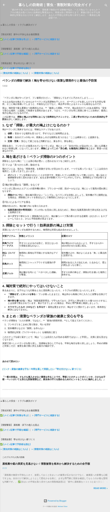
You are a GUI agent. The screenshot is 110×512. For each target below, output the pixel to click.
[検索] (106, 5)
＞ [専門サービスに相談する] (45, 39)
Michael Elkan (62, 506)
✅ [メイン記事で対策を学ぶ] (14, 39)
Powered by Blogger (55, 501)
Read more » (101, 488)
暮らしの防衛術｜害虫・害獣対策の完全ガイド (55, 5)
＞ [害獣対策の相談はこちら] (45, 73)
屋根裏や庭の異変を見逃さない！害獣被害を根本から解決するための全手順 (46, 463)
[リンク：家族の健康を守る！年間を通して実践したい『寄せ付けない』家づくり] (41, 369)
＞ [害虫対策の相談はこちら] (14, 73)
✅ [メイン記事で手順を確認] (14, 54)
